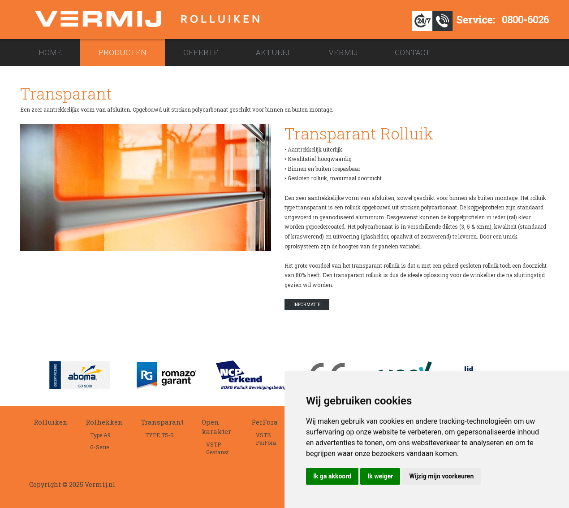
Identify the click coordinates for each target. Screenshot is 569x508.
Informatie (306, 305)
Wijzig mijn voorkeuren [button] (441, 476)
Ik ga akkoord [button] (332, 476)
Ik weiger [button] (380, 476)
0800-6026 (525, 19)
